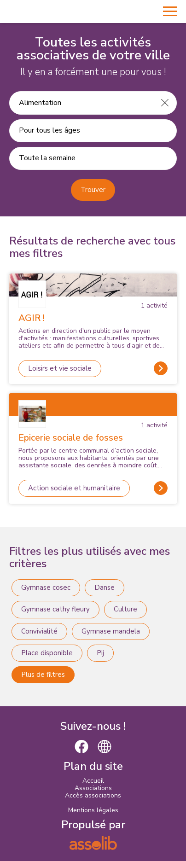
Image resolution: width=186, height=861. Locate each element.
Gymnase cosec (45, 587)
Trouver (93, 189)
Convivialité (39, 631)
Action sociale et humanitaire (74, 488)
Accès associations (93, 795)
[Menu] (170, 11)
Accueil (93, 780)
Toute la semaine (47, 158)
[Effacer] (164, 103)
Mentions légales (93, 810)
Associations (93, 788)
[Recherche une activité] (81, 103)
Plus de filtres (43, 674)
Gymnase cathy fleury (55, 609)
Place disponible (47, 652)
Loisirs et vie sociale (60, 368)
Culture (125, 609)
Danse (104, 587)
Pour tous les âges (49, 130)
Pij (100, 652)
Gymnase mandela (110, 631)
